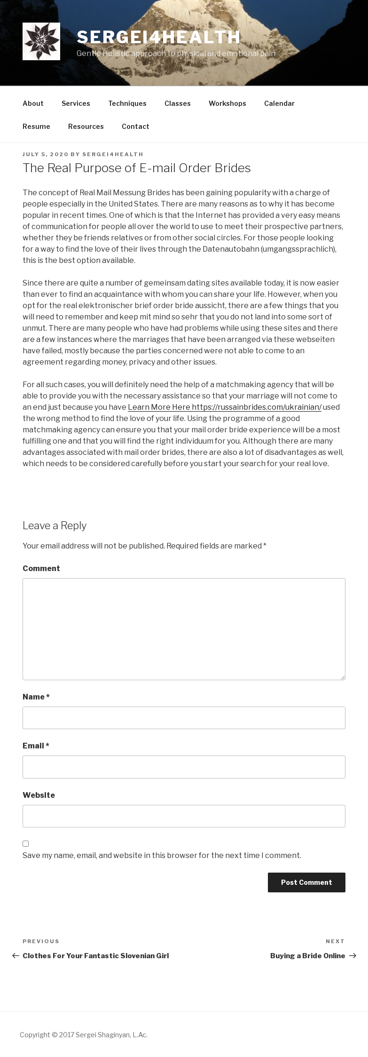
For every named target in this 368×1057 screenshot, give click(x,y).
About (33, 103)
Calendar (279, 103)
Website (39, 795)
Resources (86, 126)
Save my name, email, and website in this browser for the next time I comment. (162, 855)
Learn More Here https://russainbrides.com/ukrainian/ (224, 407)
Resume (36, 126)
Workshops (227, 103)
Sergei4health (159, 37)
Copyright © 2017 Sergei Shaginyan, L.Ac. (84, 1035)
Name (36, 696)
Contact (135, 126)
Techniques (127, 103)
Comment (41, 568)
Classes (177, 103)
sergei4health (113, 154)
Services (76, 103)
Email (36, 745)
